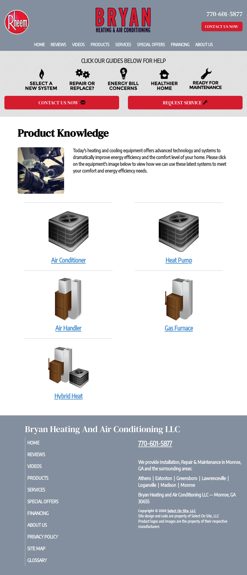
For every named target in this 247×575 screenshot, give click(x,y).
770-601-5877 (155, 443)
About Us (204, 44)
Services (123, 44)
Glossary (44, 560)
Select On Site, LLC (181, 510)
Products (100, 44)
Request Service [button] (185, 102)
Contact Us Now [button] (222, 26)
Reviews (58, 44)
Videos (78, 44)
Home (39, 44)
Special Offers (151, 44)
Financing (180, 44)
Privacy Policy (49, 537)
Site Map (43, 548)
